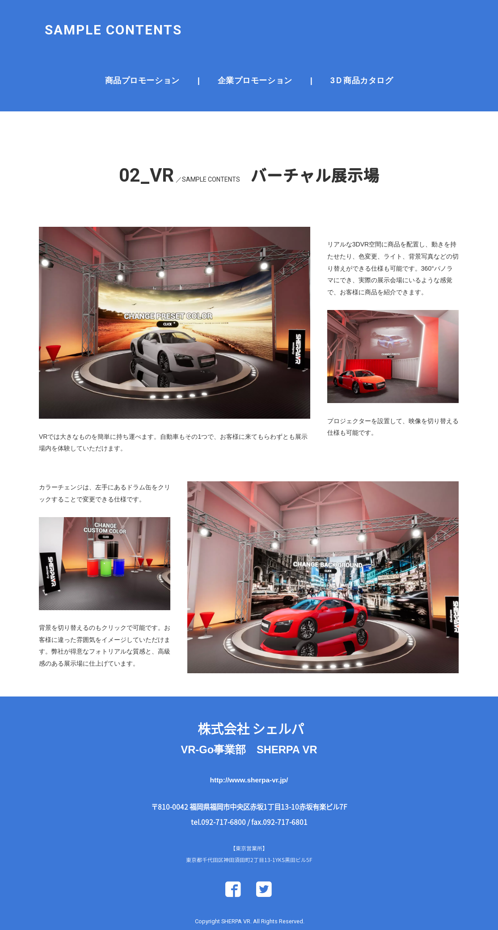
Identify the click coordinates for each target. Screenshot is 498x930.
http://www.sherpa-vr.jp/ (249, 791)
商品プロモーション (142, 72)
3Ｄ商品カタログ (361, 72)
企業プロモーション (255, 72)
